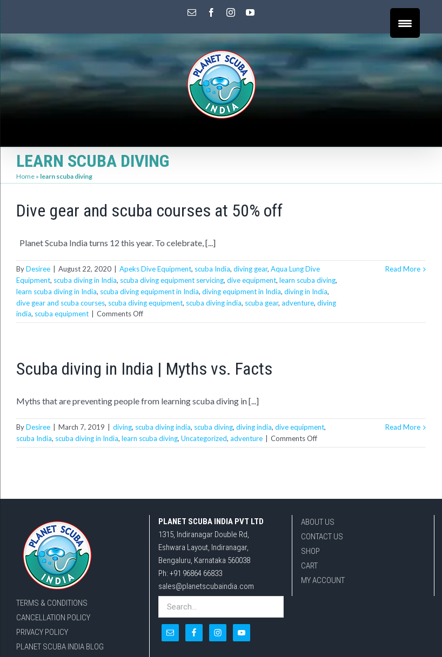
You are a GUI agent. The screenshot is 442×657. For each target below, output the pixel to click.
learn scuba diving (307, 280)
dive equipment (251, 280)
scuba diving (213, 427)
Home (25, 176)
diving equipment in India (241, 291)
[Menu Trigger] (405, 23)
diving (122, 427)
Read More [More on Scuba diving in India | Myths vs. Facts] (402, 427)
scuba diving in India (85, 280)
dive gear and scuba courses (60, 303)
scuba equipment (62, 313)
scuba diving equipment (145, 303)
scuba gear (261, 303)
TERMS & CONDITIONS (52, 603)
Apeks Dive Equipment (155, 269)
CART (309, 566)
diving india (254, 427)
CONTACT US (322, 536)
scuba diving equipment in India (149, 291)
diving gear (250, 269)
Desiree (38, 269)
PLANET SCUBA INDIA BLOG (60, 647)
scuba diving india (214, 303)
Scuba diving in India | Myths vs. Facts (144, 368)
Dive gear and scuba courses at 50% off (149, 210)
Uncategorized (204, 438)
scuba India (212, 269)
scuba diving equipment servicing (172, 280)
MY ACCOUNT (323, 580)
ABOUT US (317, 522)
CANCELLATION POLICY (53, 617)
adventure (298, 303)
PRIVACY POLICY (42, 632)
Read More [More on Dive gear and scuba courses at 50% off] (402, 269)
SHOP (310, 551)
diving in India (305, 291)
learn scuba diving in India (56, 291)
